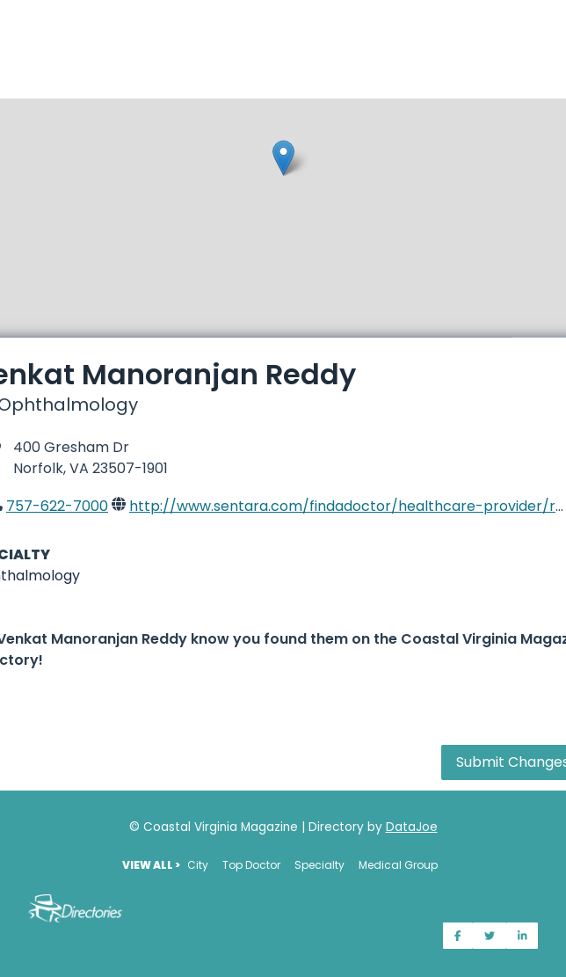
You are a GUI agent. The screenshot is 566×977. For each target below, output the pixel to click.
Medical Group (398, 864)
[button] (283, 158)
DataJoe (412, 827)
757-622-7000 (57, 506)
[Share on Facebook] (458, 935)
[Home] (283, 10)
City (197, 864)
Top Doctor (251, 864)
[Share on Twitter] (489, 935)
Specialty (319, 864)
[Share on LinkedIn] (522, 935)
